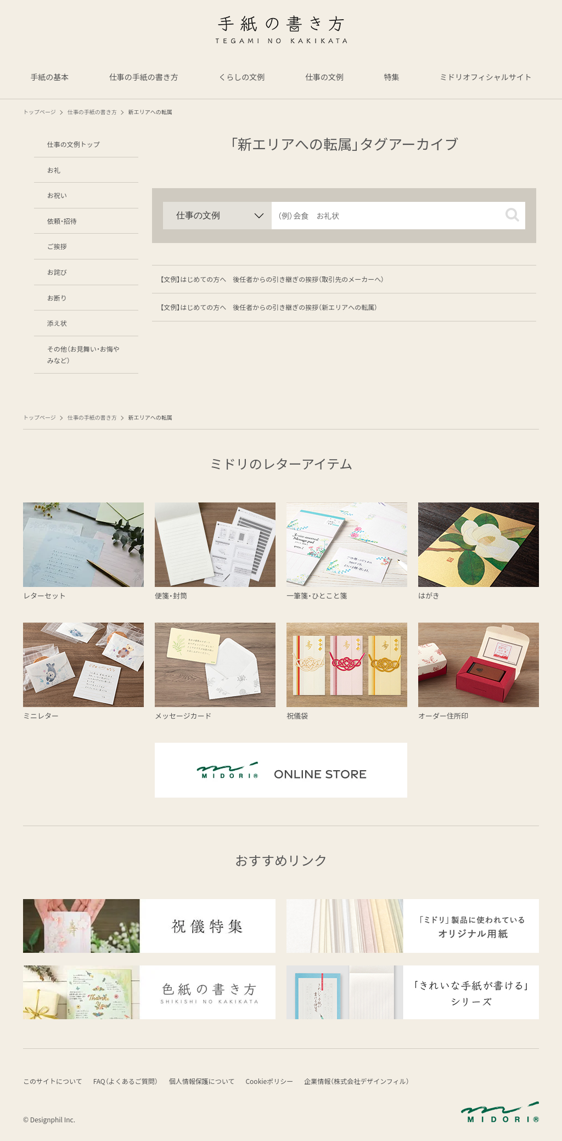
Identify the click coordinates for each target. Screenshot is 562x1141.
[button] (512, 214)
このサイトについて (52, 1081)
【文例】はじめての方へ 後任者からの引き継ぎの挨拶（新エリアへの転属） (269, 307)
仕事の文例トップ (73, 144)
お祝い (57, 195)
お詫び (57, 271)
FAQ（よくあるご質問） (125, 1081)
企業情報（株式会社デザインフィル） (356, 1081)
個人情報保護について (202, 1081)
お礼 (53, 169)
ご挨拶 (57, 246)
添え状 (57, 322)
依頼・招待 (62, 220)
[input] (398, 215)
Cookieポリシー (269, 1081)
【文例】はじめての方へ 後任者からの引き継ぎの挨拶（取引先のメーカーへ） (272, 279)
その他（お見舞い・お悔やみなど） (83, 354)
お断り (57, 297)
